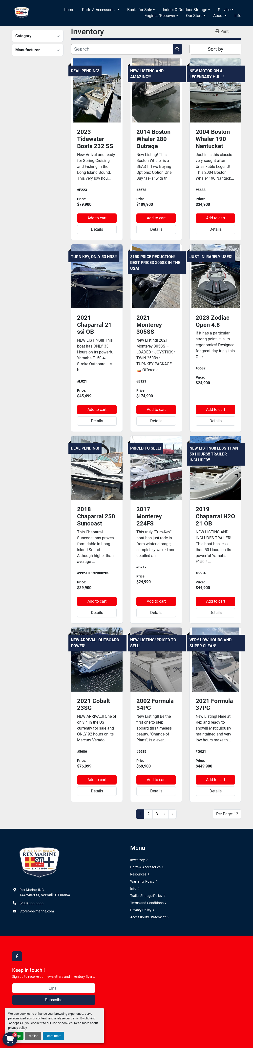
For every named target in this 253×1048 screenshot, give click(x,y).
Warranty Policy (142, 881)
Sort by (215, 49)
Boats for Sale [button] (139, 9)
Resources (138, 874)
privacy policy (17, 1028)
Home (69, 9)
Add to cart (96, 218)
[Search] (122, 49)
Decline (33, 1036)
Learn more (53, 1036)
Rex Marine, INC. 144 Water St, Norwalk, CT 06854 (45, 892)
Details (97, 229)
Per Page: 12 (227, 814)
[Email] (53, 988)
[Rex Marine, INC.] (39, 863)
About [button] (218, 15)
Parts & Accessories (99, 9)
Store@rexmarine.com (37, 911)
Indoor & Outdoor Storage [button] (185, 9)
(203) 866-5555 (31, 903)
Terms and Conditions (147, 903)
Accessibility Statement (148, 917)
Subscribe (53, 999)
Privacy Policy (140, 910)
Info (237, 15)
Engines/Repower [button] (160, 15)
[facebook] (17, 956)
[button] (100, 10)
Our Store (194, 15)
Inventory (137, 860)
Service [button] (224, 9)
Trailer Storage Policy (146, 896)
